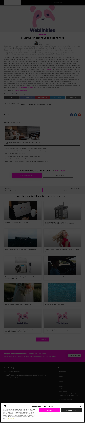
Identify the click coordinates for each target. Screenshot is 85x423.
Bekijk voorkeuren (71, 410)
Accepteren (50, 410)
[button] (81, 406)
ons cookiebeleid (9, 418)
